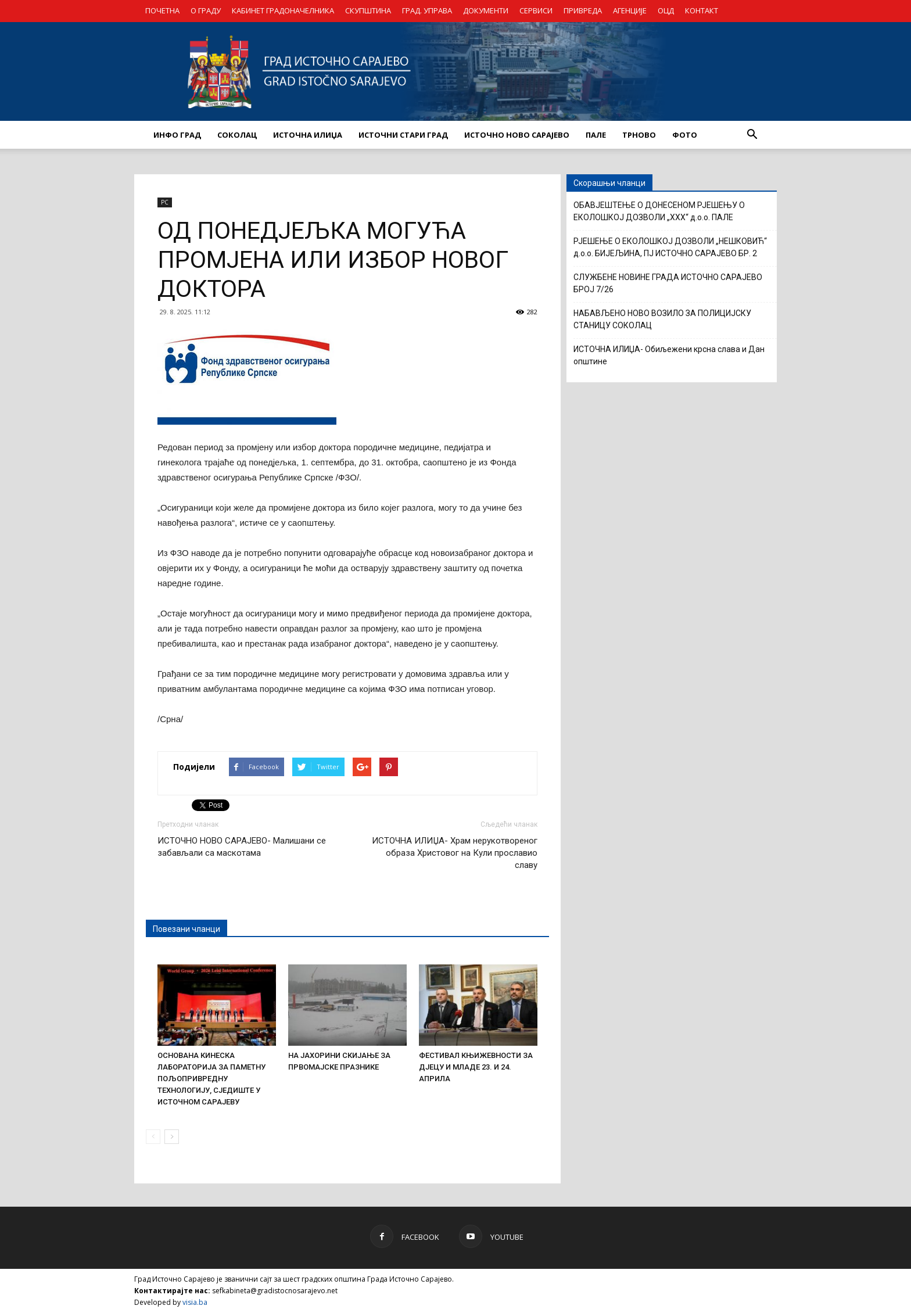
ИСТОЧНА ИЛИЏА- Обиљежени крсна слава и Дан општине (669, 355)
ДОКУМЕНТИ (485, 10)
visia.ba (194, 1302)
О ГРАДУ (206, 10)
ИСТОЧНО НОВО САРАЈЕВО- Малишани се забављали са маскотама (241, 846)
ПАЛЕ (596, 135)
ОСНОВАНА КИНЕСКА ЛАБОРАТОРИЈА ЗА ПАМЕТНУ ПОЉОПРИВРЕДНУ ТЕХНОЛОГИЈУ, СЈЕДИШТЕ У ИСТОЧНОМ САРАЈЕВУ (211, 1078)
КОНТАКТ (701, 10)
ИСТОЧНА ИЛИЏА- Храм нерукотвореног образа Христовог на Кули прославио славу (454, 852)
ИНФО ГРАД (177, 135)
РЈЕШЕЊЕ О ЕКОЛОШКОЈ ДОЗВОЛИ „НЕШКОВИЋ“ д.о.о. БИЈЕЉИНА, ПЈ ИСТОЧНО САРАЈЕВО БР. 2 (670, 247)
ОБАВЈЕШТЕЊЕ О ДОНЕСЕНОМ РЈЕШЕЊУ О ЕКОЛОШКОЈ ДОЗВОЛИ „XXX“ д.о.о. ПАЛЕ (659, 211)
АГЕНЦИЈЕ (630, 10)
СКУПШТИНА (368, 10)
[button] (752, 135)
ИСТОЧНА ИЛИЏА (307, 135)
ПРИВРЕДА (583, 10)
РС (164, 202)
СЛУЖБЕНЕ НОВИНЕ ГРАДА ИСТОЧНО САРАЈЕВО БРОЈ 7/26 (667, 283)
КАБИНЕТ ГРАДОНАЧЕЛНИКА (283, 10)
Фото (684, 135)
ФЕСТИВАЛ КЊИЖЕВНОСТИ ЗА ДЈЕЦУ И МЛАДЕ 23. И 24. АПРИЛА (476, 1067)
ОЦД (666, 10)
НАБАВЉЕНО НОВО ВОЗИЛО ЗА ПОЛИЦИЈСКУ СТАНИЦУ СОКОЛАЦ (662, 319)
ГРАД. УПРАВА (427, 10)
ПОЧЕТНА (162, 10)
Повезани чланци (186, 929)
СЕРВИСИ (536, 10)
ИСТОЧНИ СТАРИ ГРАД (403, 135)
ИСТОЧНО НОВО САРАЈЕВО (516, 135)
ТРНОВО (639, 135)
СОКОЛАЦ (237, 135)
